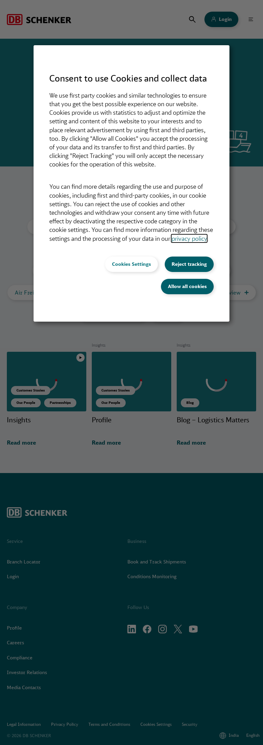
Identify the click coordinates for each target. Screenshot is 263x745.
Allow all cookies (187, 286)
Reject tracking (189, 264)
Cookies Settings (131, 264)
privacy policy (189, 238)
